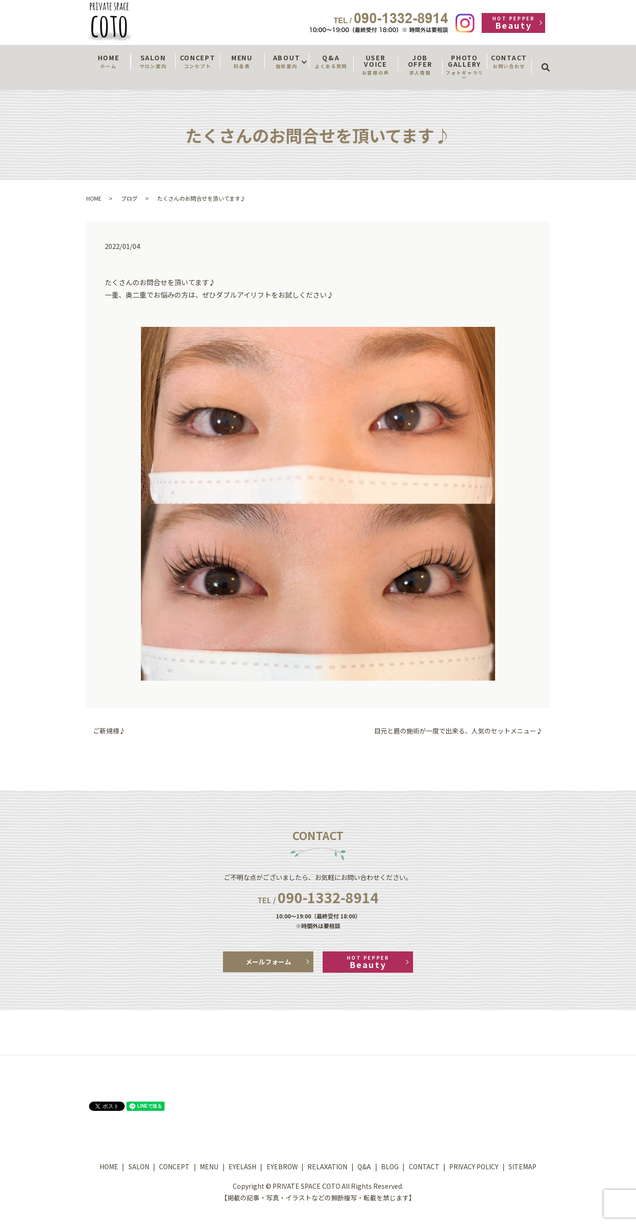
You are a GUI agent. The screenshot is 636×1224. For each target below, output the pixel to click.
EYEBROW (282, 1166)
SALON (153, 61)
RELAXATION (327, 1166)
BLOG (390, 1166)
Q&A (331, 61)
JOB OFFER (420, 64)
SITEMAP (522, 1166)
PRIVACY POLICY (473, 1166)
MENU (242, 61)
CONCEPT (197, 61)
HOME (108, 61)
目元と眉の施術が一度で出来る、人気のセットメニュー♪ (458, 731)
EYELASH (242, 1166)
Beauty (513, 23)
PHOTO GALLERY (464, 67)
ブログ (129, 198)
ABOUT (286, 61)
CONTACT (509, 61)
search (548, 59)
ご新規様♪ (109, 731)
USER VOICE (375, 64)
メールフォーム (268, 961)
